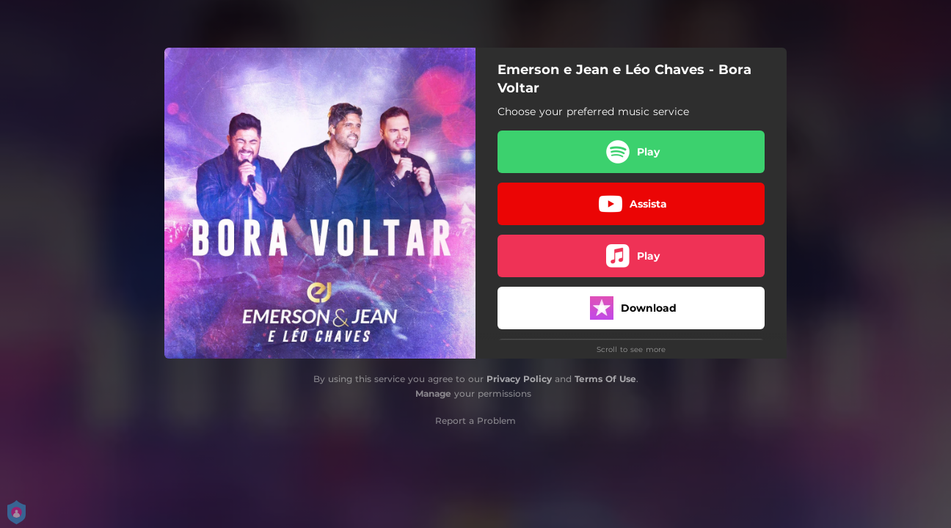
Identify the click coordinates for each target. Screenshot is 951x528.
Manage (433, 393)
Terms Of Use (605, 378)
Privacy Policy (519, 378)
